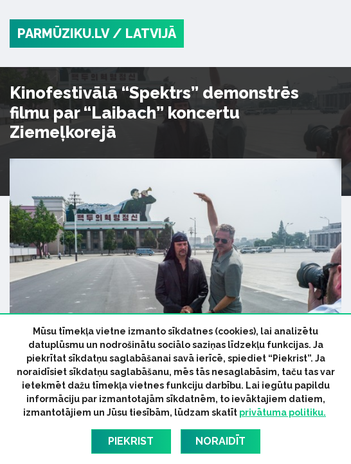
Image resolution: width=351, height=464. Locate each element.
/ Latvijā (144, 33)
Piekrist (131, 441)
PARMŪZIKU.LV (63, 33)
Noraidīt (220, 441)
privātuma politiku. (282, 412)
